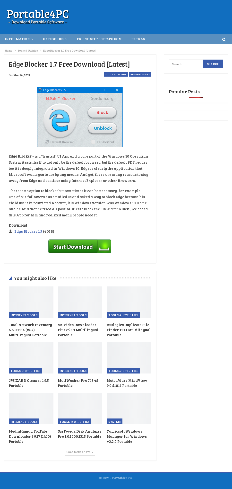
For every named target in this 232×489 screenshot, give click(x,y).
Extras (138, 38)
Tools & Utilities (116, 74)
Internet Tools (140, 74)
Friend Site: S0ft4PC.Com (99, 38)
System (114, 421)
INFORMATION (17, 38)
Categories (53, 38)
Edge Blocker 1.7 (28, 231)
